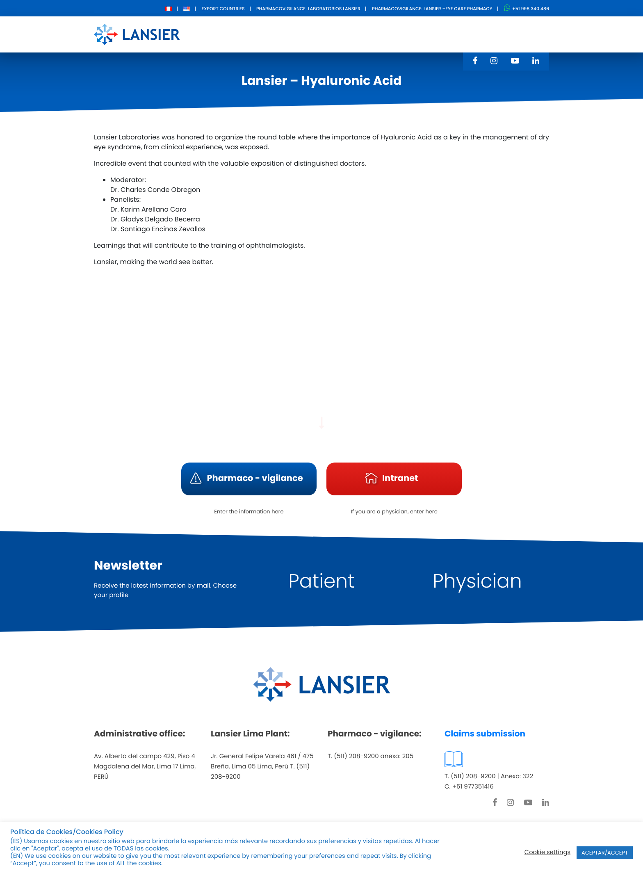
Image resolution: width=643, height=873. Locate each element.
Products (314, 34)
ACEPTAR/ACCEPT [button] (604, 853)
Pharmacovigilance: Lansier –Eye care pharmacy (432, 8)
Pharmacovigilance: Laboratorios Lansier (308, 8)
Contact (413, 34)
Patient (321, 581)
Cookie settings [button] (547, 852)
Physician (477, 581)
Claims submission (485, 733)
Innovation (364, 34)
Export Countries (222, 8)
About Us (267, 34)
